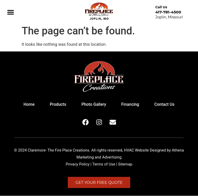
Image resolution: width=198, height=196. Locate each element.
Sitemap (125, 164)
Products (57, 104)
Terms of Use (103, 164)
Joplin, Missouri (169, 17)
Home (28, 104)
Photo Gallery (93, 104)
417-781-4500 (168, 12)
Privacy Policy (77, 164)
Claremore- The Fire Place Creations (58, 150)
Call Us (161, 7)
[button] (10, 12)
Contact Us (165, 104)
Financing (131, 104)
